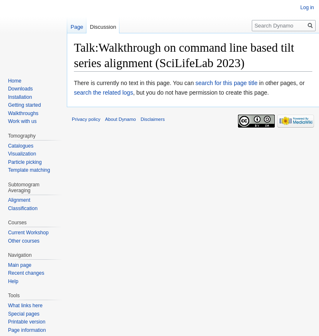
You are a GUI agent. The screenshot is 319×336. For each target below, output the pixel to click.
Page (77, 27)
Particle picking (25, 162)
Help (13, 281)
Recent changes (26, 273)
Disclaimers (153, 119)
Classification (23, 208)
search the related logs (103, 92)
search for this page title (226, 83)
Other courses (23, 241)
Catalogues (20, 146)
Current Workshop (28, 233)
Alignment (19, 200)
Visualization (22, 154)
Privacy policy (86, 119)
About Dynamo (120, 119)
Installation (20, 97)
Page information (27, 330)
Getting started (24, 105)
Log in (307, 7)
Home (14, 81)
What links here (25, 305)
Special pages (23, 314)
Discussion (103, 27)
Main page (19, 265)
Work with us (22, 121)
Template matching (29, 170)
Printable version (26, 322)
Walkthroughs (23, 113)
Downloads (20, 89)
